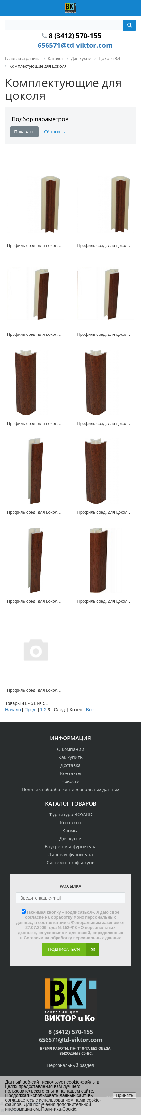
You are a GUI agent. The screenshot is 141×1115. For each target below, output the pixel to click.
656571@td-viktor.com (75, 45)
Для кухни (70, 838)
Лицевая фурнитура (70, 854)
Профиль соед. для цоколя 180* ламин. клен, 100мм (58, 512)
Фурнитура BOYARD (70, 814)
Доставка (70, 765)
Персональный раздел (70, 1065)
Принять (124, 1095)
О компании (70, 749)
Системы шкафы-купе (70, 862)
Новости (70, 781)
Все (90, 709)
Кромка (70, 830)
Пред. (30, 709)
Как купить (70, 757)
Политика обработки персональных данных (70, 789)
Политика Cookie (58, 1108)
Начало (13, 709)
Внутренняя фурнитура (71, 846)
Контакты (70, 773)
